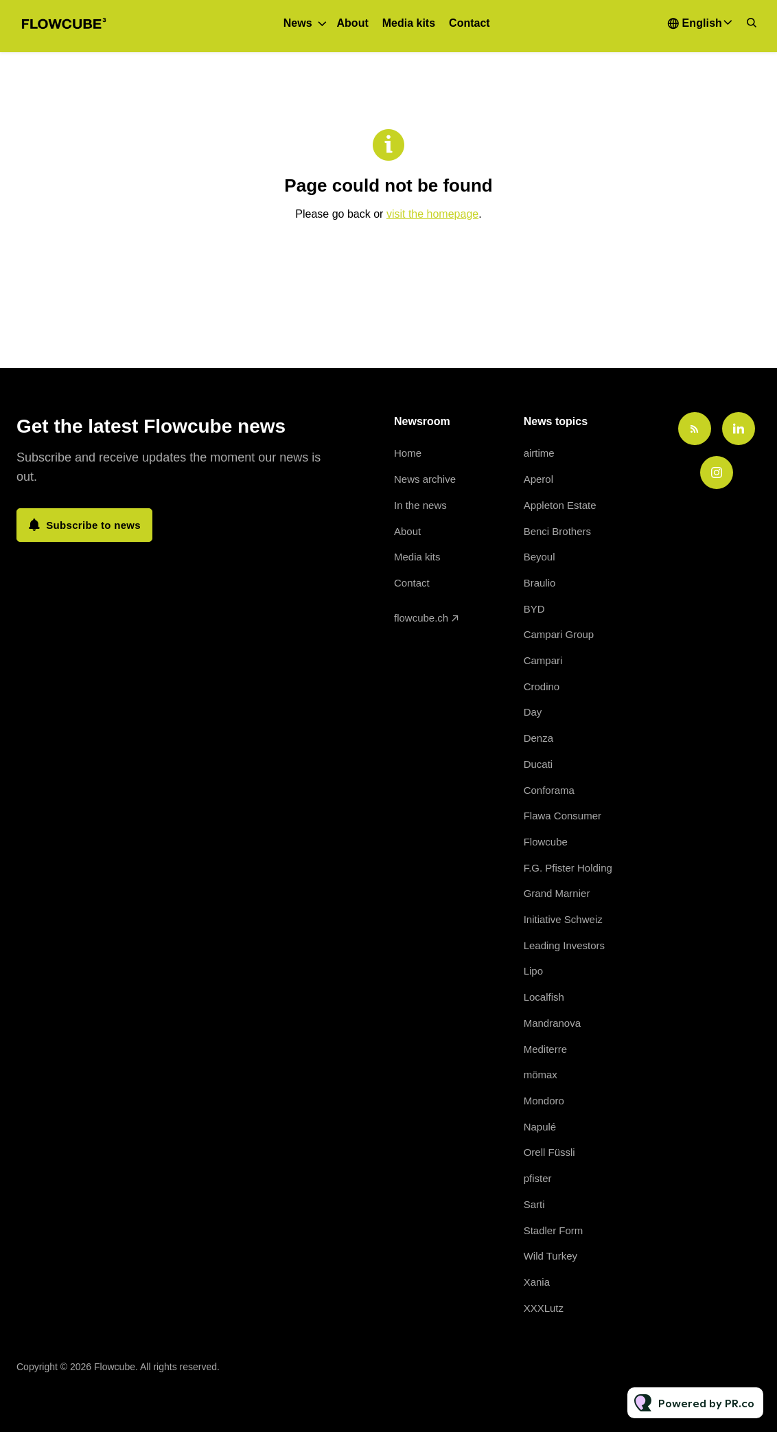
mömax (540, 1074)
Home (407, 453)
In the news (420, 505)
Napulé (540, 1127)
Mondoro (544, 1100)
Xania (537, 1282)
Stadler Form (553, 1230)
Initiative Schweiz (563, 919)
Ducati (538, 764)
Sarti (534, 1204)
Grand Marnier (557, 893)
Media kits (408, 23)
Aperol (538, 479)
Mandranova (552, 1023)
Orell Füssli (549, 1152)
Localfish (544, 997)
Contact (469, 23)
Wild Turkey (550, 1256)
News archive (425, 479)
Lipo (533, 971)
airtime (539, 453)
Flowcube (546, 842)
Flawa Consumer (562, 815)
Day (533, 712)
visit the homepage (432, 214)
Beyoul (539, 556)
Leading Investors (564, 945)
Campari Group (559, 634)
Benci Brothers (557, 531)
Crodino (542, 686)
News (297, 23)
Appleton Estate (560, 505)
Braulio (540, 583)
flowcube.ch (421, 618)
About (353, 23)
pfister (538, 1178)
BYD (534, 609)
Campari (543, 660)
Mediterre (545, 1049)
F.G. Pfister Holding (568, 868)
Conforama (549, 790)
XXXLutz (544, 1308)
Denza (538, 738)
